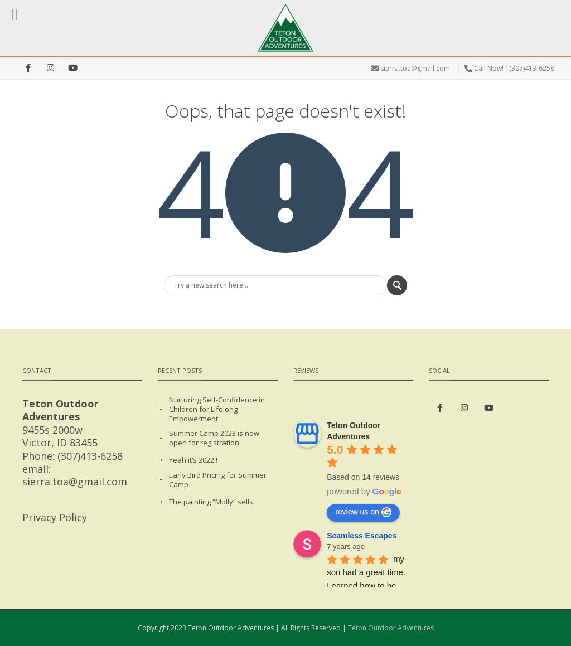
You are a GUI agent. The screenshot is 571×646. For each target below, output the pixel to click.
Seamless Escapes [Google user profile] (361, 535)
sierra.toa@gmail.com (415, 68)
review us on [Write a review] (363, 512)
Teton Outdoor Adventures (391, 628)
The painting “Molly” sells (211, 502)
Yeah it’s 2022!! (193, 460)
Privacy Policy (54, 517)
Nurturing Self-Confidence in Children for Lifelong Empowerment (217, 409)
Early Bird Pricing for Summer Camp (218, 479)
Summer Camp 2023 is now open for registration (214, 438)
